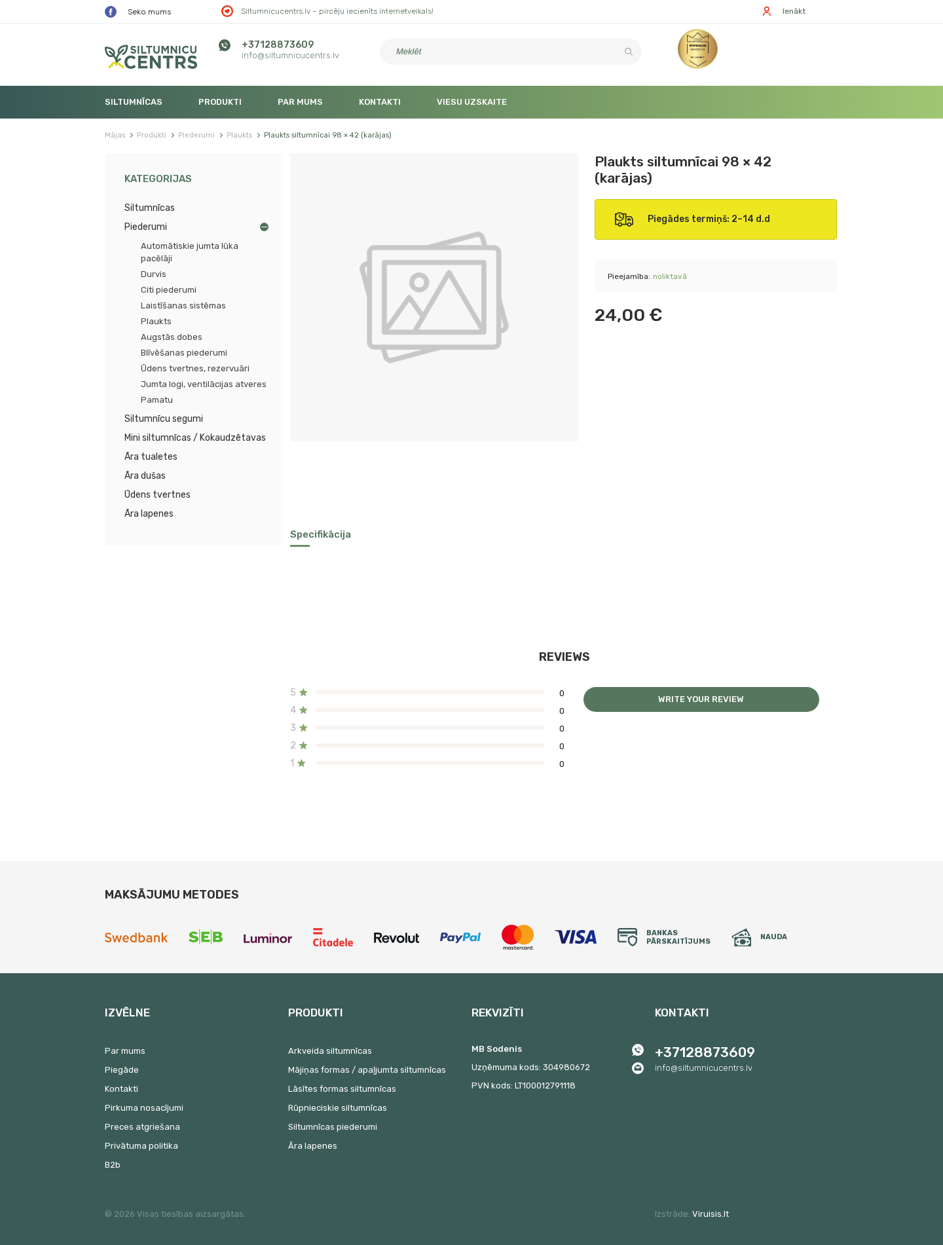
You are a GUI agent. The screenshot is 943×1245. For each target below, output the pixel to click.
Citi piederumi (168, 290)
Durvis (153, 274)
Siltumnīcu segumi (163, 418)
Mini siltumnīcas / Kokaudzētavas (195, 437)
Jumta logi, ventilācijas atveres (204, 384)
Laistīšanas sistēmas (183, 305)
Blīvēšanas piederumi (184, 353)
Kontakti (380, 102)
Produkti (220, 102)
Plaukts (156, 321)
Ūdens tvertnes (157, 494)
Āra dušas (145, 475)
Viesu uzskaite (472, 102)
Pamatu (157, 400)
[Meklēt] (511, 52)
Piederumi (145, 226)
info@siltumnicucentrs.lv (290, 55)
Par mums (300, 102)
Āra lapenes (149, 513)
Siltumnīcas (133, 102)
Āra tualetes (150, 456)
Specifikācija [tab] (320, 534)
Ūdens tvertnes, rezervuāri (195, 368)
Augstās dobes (171, 337)
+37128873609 (278, 44)
